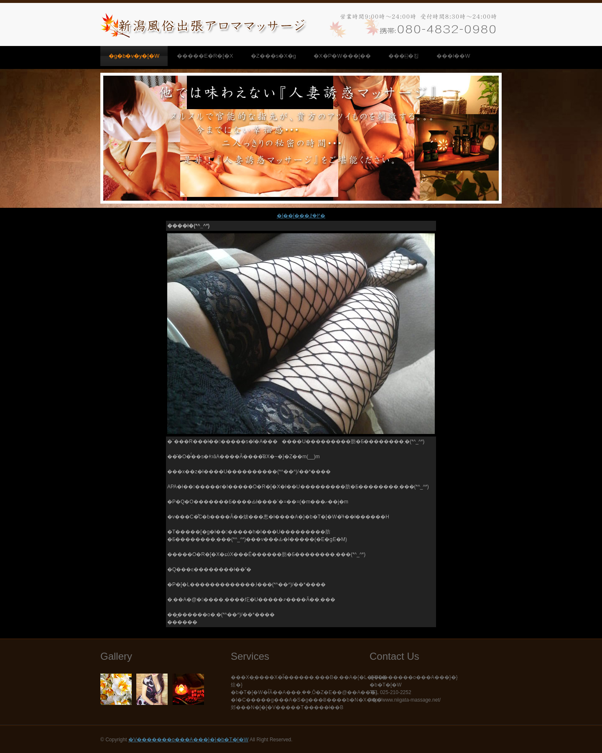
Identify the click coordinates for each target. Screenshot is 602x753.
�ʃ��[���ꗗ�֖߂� (301, 216)
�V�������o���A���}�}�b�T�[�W (188, 740)
